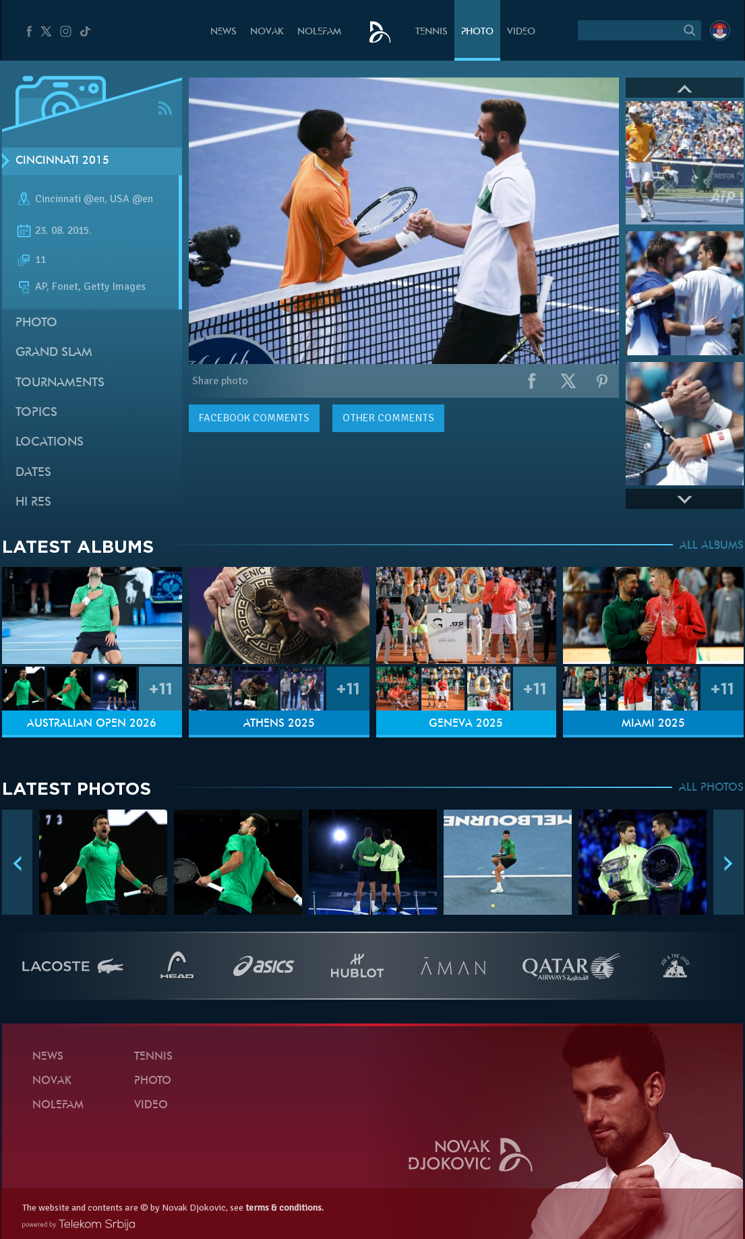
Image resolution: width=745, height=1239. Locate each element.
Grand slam (54, 352)
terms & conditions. (284, 1207)
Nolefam (319, 32)
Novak (267, 32)
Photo (477, 32)
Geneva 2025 (466, 724)
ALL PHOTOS (711, 788)
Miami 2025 (653, 724)
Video (521, 32)
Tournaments (60, 383)
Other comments (388, 418)
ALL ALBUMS (712, 546)
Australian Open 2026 (91, 724)
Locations (50, 442)
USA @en (131, 199)
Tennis (431, 32)
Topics (36, 412)
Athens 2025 (279, 724)
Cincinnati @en (70, 199)
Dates (33, 472)
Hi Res (33, 502)
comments (254, 418)
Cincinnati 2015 (62, 161)
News (223, 32)
